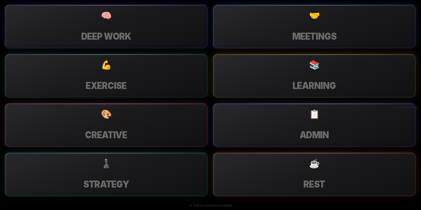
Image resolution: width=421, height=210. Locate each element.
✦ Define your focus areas (210, 205)
